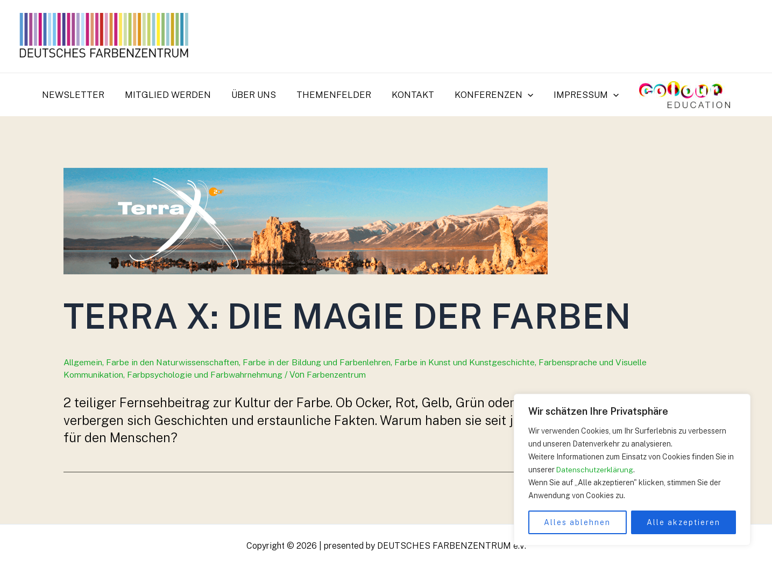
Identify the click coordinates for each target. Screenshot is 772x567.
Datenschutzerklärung (595, 469)
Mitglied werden (173, 94)
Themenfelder (335, 94)
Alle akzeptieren (683, 522)
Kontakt (412, 94)
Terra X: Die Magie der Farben (358, 315)
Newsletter (80, 94)
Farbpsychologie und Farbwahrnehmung (206, 375)
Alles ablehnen (577, 522)
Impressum (580, 94)
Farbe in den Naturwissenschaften (174, 362)
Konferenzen (490, 94)
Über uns (257, 94)
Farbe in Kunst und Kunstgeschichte (471, 362)
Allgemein (83, 362)
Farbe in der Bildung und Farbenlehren (321, 362)
